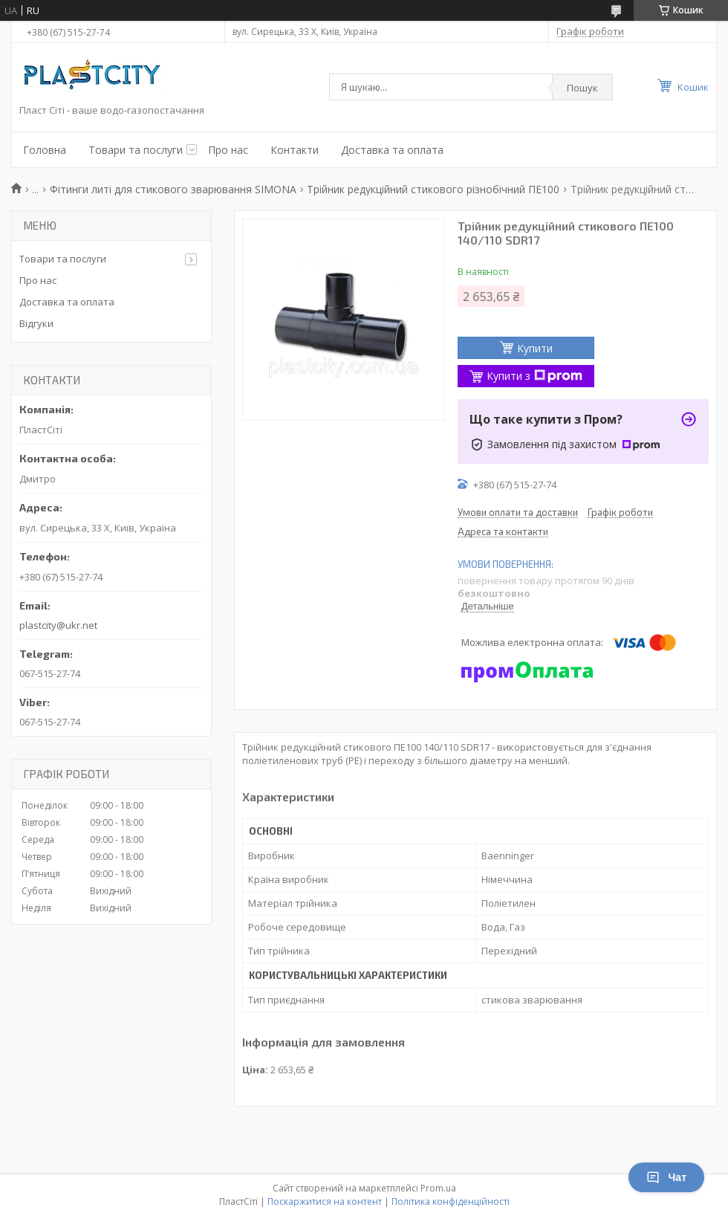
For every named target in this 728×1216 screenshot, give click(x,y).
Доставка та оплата (392, 150)
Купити (535, 348)
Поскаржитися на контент (324, 1201)
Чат (666, 1177)
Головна (44, 150)
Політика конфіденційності (450, 1201)
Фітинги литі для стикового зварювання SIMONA (173, 189)
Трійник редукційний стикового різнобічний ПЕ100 (433, 189)
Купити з (534, 376)
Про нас (228, 150)
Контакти (294, 150)
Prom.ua (438, 1188)
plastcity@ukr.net (58, 625)
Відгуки (36, 323)
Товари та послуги (135, 150)
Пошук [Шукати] (582, 87)
